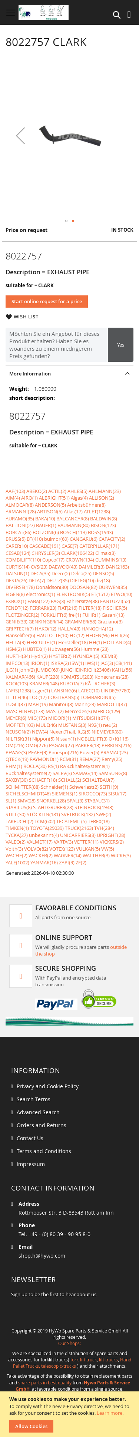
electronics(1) (40, 594)
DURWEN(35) (113, 587)
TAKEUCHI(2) (19, 821)
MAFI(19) (38, 704)
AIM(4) (13, 497)
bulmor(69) (56, 539)
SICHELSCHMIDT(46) (28, 793)
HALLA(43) (68, 628)
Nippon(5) (43, 738)
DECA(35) (40, 573)
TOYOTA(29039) (47, 828)
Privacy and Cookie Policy (48, 1086)
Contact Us (30, 1138)
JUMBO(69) (48, 669)
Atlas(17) (73, 511)
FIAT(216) (67, 608)
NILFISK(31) (18, 738)
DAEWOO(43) (63, 566)
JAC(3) (106, 663)
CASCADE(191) (44, 546)
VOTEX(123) (62, 848)
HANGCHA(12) (97, 628)
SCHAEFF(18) (43, 780)
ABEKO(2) (36, 491)
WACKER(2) (41, 855)
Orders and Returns (41, 1125)
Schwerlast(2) (84, 787)
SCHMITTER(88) (23, 787)
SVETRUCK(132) (78, 814)
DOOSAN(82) (83, 587)
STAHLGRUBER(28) (53, 807)
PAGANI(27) (61, 745)
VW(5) (107, 848)
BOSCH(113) (73, 532)
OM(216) (15, 745)
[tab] (69, 373)
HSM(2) (14, 649)
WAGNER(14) (68, 855)
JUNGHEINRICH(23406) (86, 669)
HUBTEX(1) (35, 649)
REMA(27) (89, 759)
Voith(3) (14, 848)
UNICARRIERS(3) (78, 835)
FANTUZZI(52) (115, 601)
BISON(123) (103, 525)
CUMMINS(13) (110, 559)
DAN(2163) (117, 566)
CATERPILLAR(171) (99, 546)
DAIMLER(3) (92, 566)
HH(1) (95, 642)
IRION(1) (39, 663)
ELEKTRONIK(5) (73, 594)
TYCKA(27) (17, 835)
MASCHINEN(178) (25, 711)
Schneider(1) (54, 787)
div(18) (102, 580)
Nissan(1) (66, 738)
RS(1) (53, 766)
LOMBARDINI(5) (98, 697)
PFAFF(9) (37, 752)
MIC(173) (37, 718)
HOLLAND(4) (117, 642)
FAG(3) (58, 601)
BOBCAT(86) (19, 532)
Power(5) (89, 752)
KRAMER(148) (44, 683)
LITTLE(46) (17, 697)
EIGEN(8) (15, 594)
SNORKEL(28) (51, 800)
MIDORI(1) (59, 718)
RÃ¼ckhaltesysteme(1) (85, 766)
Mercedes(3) (78, 711)
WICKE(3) (121, 855)
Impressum (31, 1164)
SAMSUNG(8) (113, 773)
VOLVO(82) (36, 848)
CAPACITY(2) (112, 539)
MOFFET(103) (20, 725)
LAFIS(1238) (18, 690)
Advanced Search (38, 1112)
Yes (120, 344)
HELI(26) (120, 635)
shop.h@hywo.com (42, 1255)
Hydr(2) (39, 656)
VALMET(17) (40, 841)
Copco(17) (53, 559)
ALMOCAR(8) (20, 504)
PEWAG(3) (16, 752)
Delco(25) (81, 573)
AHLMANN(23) (105, 491)
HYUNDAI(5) (86, 656)
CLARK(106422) (77, 553)
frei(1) (75, 615)
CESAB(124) (18, 553)
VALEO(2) (16, 841)
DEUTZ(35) (57, 580)
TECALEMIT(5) (71, 821)
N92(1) (94, 725)
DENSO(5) (103, 573)
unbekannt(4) (44, 835)
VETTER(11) (86, 841)
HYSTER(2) (60, 656)
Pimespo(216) (64, 752)
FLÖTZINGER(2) (22, 615)
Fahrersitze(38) (82, 601)
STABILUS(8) (19, 807)
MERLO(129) (106, 711)
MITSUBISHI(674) (91, 718)
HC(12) (77, 635)
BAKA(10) (45, 518)
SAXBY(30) (17, 780)
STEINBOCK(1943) (94, 807)
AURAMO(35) (20, 518)
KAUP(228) (47, 676)
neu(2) (110, 725)
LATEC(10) (89, 690)
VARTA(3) (63, 841)
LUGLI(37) (16, 704)
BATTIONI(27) (20, 525)
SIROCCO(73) (93, 793)
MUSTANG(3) (72, 725)
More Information (30, 373)
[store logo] (44, 12)
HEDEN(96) (98, 635)
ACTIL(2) (57, 491)
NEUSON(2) (18, 731)
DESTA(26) (16, 580)
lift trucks (108, 1359)
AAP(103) (15, 491)
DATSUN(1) (17, 573)
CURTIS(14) (18, 566)
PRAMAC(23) (114, 752)
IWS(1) (92, 663)
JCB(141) (123, 663)
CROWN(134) (80, 559)
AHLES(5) (77, 491)
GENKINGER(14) (46, 621)
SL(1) (11, 800)
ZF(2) (81, 862)
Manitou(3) (61, 704)
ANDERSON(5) (50, 504)
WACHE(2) (16, 855)
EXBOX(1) (16, 601)
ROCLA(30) (35, 766)
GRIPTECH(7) (20, 628)
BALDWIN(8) (103, 518)
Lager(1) (41, 690)
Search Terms (33, 1099)
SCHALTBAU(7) (98, 780)
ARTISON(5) (50, 511)
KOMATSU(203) (76, 676)
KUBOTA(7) (72, 683)
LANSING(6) (64, 690)
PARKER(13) (87, 745)
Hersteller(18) (73, 642)
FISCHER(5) (115, 608)
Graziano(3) (110, 621)
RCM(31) (69, 759)
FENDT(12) (17, 608)
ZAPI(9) (67, 862)
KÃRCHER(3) (100, 683)
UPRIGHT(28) (111, 835)
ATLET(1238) (97, 511)
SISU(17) (117, 793)
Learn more (109, 1413)
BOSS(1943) (100, 532)
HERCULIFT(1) (42, 642)
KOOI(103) (17, 683)
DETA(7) (37, 580)
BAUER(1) (46, 525)
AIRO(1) (29, 497)
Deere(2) (61, 573)
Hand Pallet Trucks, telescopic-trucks (72, 1363)
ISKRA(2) (59, 663)
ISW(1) (77, 663)
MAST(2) (55, 711)
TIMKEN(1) (17, 828)
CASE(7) (70, 546)
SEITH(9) (109, 787)
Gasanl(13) (113, 615)
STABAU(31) (97, 800)
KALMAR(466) (20, 676)
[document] (70, 1414)
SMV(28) (26, 800)
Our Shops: (69, 1343)
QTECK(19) (17, 759)
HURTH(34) (18, 656)
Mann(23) (85, 704)
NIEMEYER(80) (107, 731)
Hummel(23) (95, 649)
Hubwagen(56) (64, 649)
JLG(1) (12, 669)
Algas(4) (79, 497)
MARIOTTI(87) (112, 704)
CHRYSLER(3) (46, 553)
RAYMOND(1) (44, 759)
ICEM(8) (109, 656)
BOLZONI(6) (46, 532)
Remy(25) (112, 759)
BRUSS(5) (16, 539)
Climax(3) (105, 553)
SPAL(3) (75, 800)
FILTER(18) (90, 608)
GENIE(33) (16, 621)
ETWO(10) (121, 594)
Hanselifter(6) (20, 635)
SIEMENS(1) (64, 793)
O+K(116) (119, 738)
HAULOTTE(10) (52, 635)
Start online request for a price (46, 301)
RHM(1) (14, 766)
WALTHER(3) (96, 855)
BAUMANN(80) (73, 525)
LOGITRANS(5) (63, 697)
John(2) (27, 669)
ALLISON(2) (101, 497)
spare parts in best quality (45, 1382)
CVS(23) (39, 566)
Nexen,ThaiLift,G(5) (69, 731)
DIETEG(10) (82, 580)
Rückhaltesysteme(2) (29, 773)
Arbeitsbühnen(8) (86, 504)
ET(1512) (100, 594)
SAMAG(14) (85, 773)
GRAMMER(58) (80, 621)
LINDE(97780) (115, 690)
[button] (20, 135)
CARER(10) (17, 546)
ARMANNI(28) (21, 511)
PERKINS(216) (117, 745)
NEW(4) (40, 731)
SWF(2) (103, 814)
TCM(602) (44, 821)
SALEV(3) (62, 773)
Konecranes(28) (112, 676)
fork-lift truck (83, 1359)
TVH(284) (104, 828)
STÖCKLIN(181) (43, 814)
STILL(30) (16, 814)
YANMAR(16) (44, 862)
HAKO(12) (45, 628)
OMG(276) (37, 745)
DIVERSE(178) (20, 587)
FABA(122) (38, 601)
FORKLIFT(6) (53, 615)
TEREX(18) (99, 821)
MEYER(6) (16, 718)
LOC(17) (38, 697)
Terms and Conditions (44, 1151)
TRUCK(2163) (79, 828)
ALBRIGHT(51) (54, 497)
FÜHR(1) (91, 615)
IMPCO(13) (17, 663)
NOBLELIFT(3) (92, 738)
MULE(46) (46, 725)
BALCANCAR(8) (72, 518)
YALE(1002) (17, 862)
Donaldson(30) (52, 587)
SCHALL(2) (69, 780)
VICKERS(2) (112, 841)
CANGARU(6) (83, 539)
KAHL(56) (122, 669)
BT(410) (35, 539)
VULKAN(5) (88, 848)
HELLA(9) (16, 642)
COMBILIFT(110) (23, 559)
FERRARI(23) (43, 608)
